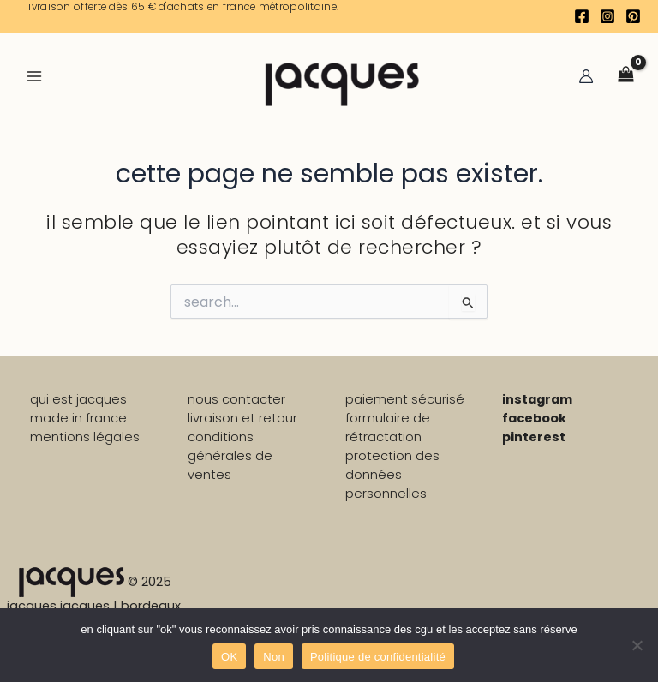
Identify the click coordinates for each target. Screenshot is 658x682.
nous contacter (236, 399)
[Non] (636, 645)
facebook (534, 418)
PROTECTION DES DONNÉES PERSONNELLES (392, 474)
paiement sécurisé (404, 399)
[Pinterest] (633, 16)
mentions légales (85, 437)
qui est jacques (78, 399)
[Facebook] (581, 16)
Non (273, 656)
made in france (78, 418)
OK (229, 656)
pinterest (533, 437)
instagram (537, 399)
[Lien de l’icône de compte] (586, 76)
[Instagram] (607, 16)
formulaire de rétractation (387, 428)
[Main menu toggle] (34, 75)
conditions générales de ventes (230, 455)
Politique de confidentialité (378, 656)
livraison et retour (242, 418)
